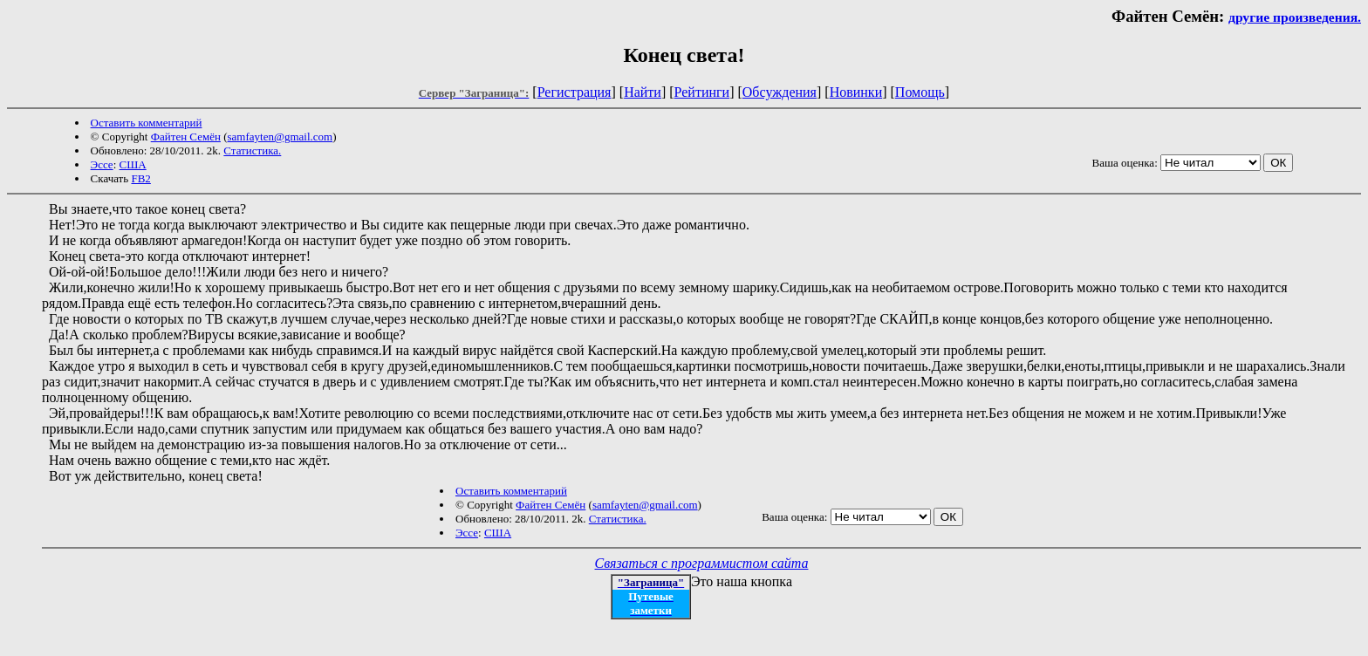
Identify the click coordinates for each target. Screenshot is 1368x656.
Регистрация (574, 92)
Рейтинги (702, 92)
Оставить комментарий (146, 122)
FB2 (140, 178)
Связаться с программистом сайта (702, 563)
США (133, 164)
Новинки (856, 92)
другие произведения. (1294, 17)
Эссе (102, 164)
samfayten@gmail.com (280, 136)
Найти (642, 92)
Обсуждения (779, 92)
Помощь (920, 92)
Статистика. (252, 150)
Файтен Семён (186, 136)
